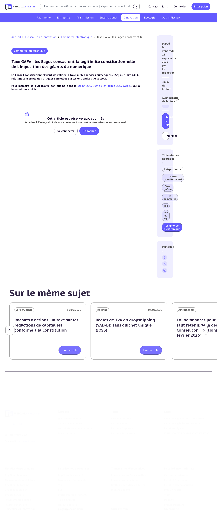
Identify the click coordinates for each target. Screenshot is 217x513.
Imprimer (167, 135)
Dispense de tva (120, 472)
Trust (167, 477)
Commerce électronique (133, 26)
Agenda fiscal (119, 507)
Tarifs (165, 6)
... (39, 89)
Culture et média (161, 26)
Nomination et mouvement (180, 502)
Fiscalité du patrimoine (19, 451)
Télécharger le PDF (167, 121)
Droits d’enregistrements (73, 477)
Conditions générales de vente (182, 410)
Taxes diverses (66, 482)
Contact (153, 6)
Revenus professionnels (72, 462)
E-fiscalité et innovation (20, 495)
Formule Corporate (122, 415)
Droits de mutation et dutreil (128, 467)
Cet (60, 472)
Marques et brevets (105, 26)
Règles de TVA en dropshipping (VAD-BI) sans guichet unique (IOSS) (125, 325)
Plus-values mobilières (124, 462)
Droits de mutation (16, 472)
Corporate (64, 492)
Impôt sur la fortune (17, 467)
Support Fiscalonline (70, 410)
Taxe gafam (168, 188)
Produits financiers (16, 487)
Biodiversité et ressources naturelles (80, 507)
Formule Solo (119, 410)
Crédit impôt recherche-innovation (41, 26)
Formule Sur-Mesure (123, 420)
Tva (60, 467)
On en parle (171, 495)
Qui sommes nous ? (69, 405)
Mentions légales (174, 415)
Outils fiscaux (119, 495)
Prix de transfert (174, 487)
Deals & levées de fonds (178, 507)
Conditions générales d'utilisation (184, 405)
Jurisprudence (172, 169)
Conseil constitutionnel (173, 178)
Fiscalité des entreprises (73, 451)
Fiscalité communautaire (178, 467)
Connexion (180, 6)
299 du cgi (166, 215)
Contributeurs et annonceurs (75, 415)
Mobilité (169, 482)
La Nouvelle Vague (27, 428)
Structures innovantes (77, 26)
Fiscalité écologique (71, 495)
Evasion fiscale (172, 472)
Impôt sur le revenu (16, 457)
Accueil (16, 37)
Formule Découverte (123, 405)
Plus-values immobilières (20, 462)
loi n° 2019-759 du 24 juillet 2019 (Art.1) (105, 85)
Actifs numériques (185, 26)
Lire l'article (70, 350)
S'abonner (89, 131)
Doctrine (102, 309)
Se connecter (65, 131)
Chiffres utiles (119, 502)
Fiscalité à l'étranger (176, 462)
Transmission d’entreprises (128, 451)
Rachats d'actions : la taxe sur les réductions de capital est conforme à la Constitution (46, 325)
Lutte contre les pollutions (74, 502)
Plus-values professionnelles (128, 457)
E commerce (170, 197)
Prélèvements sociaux (18, 482)
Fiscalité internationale (179, 451)
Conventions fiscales (176, 457)
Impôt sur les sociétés (71, 457)
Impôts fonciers (14, 477)
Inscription (201, 6)
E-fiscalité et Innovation (41, 37)
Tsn (166, 205)
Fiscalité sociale (67, 487)
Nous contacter (67, 420)
